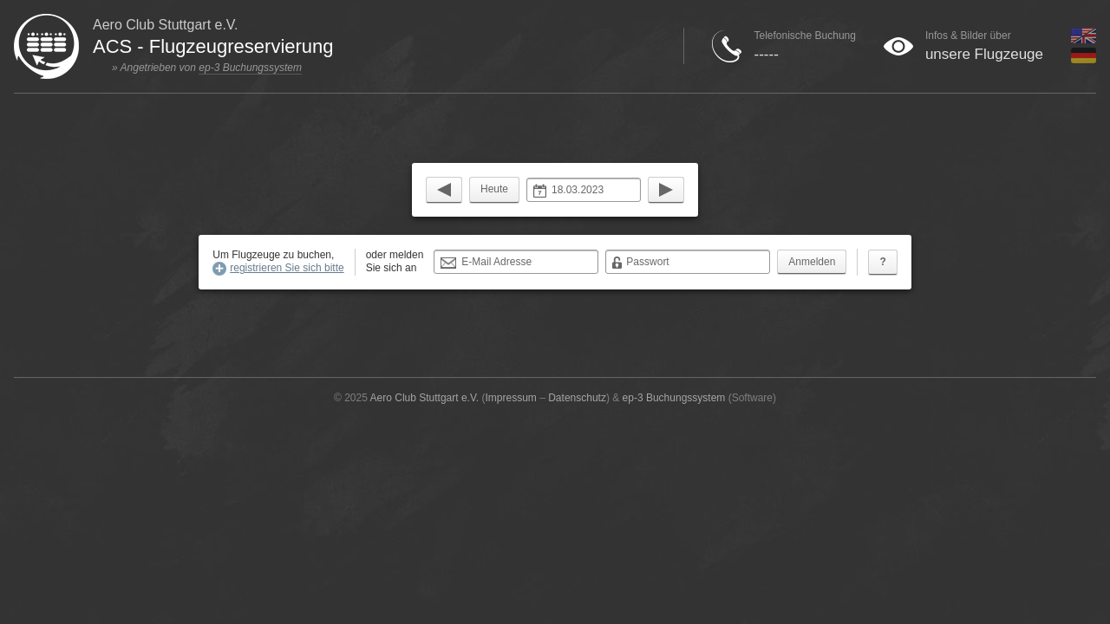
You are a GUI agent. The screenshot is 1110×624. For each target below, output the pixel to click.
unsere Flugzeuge (984, 54)
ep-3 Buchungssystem (250, 68)
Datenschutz (577, 398)
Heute (494, 189)
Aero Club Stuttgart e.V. (425, 398)
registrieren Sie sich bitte (286, 268)
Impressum (511, 398)
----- (766, 54)
